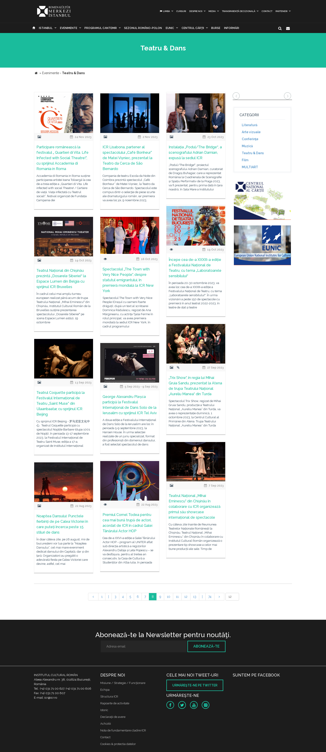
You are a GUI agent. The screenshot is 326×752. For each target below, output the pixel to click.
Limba (164, 11)
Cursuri (181, 11)
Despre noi (195, 11)
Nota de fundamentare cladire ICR (123, 730)
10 (168, 596)
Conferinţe (250, 139)
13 (194, 596)
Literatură (249, 125)
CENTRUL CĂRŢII (193, 28)
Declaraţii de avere (112, 717)
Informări (231, 28)
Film (245, 160)
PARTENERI (282, 11)
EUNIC (170, 28)
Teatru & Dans (253, 153)
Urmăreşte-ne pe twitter (194, 685)
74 (209, 596)
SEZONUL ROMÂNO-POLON (143, 28)
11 (177, 596)
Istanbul (46, 28)
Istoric (104, 710)
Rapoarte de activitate (114, 703)
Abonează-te (206, 646)
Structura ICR (109, 696)
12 (185, 596)
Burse (215, 28)
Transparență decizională (238, 11)
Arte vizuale (251, 132)
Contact (266, 11)
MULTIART (250, 167)
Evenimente (68, 28)
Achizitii (105, 723)
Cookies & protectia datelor (118, 744)
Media (212, 11)
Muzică (247, 146)
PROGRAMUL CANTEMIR (100, 28)
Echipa (105, 689)
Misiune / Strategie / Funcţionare (122, 683)
